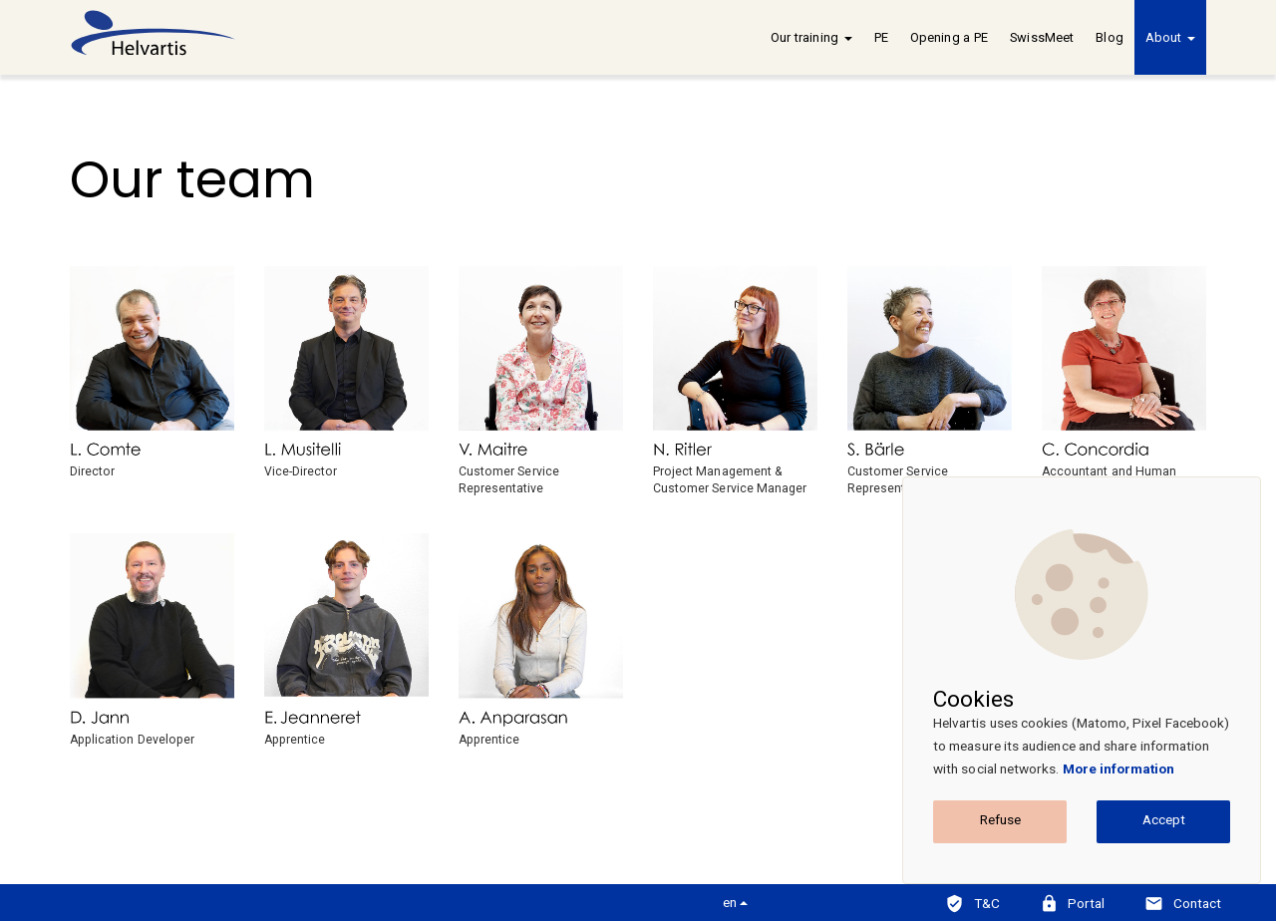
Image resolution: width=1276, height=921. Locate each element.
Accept (1163, 819)
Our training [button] (811, 37)
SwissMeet (1042, 37)
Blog (1109, 37)
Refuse (1000, 819)
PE (881, 37)
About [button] (1170, 37)
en (735, 902)
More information (1119, 768)
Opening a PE (949, 37)
